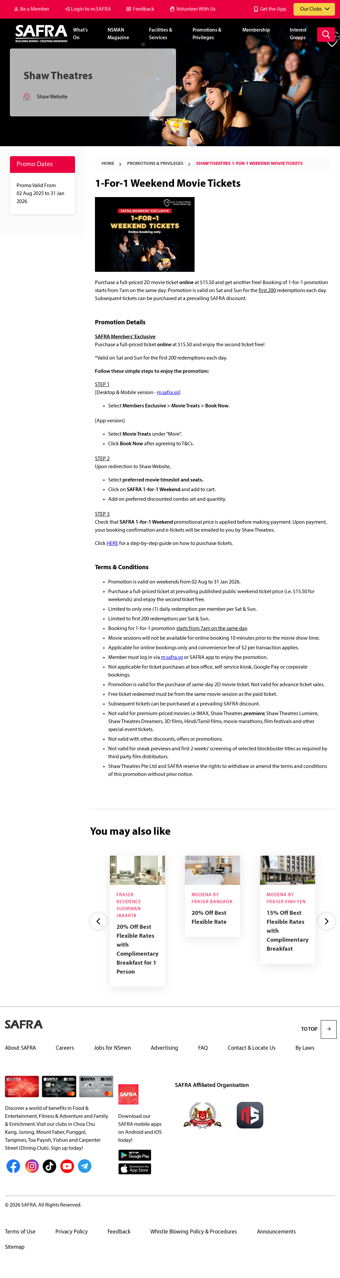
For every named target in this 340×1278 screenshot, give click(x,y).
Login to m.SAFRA (91, 9)
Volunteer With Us (195, 9)
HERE (112, 543)
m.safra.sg (168, 392)
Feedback (143, 9)
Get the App (273, 9)
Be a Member (34, 9)
